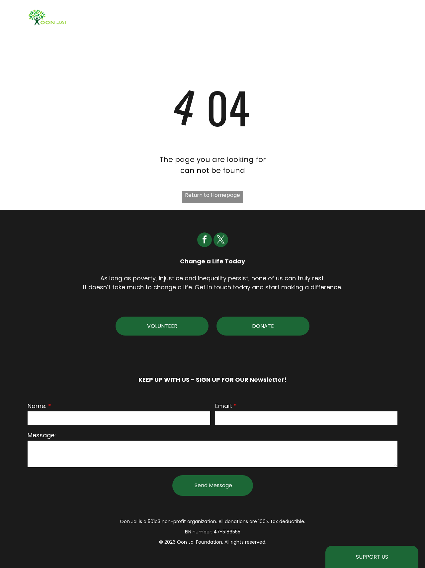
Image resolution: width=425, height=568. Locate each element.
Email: (223, 406)
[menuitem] (173, 17)
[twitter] (220, 240)
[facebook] (204, 240)
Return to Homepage (212, 195)
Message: (42, 435)
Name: (37, 406)
